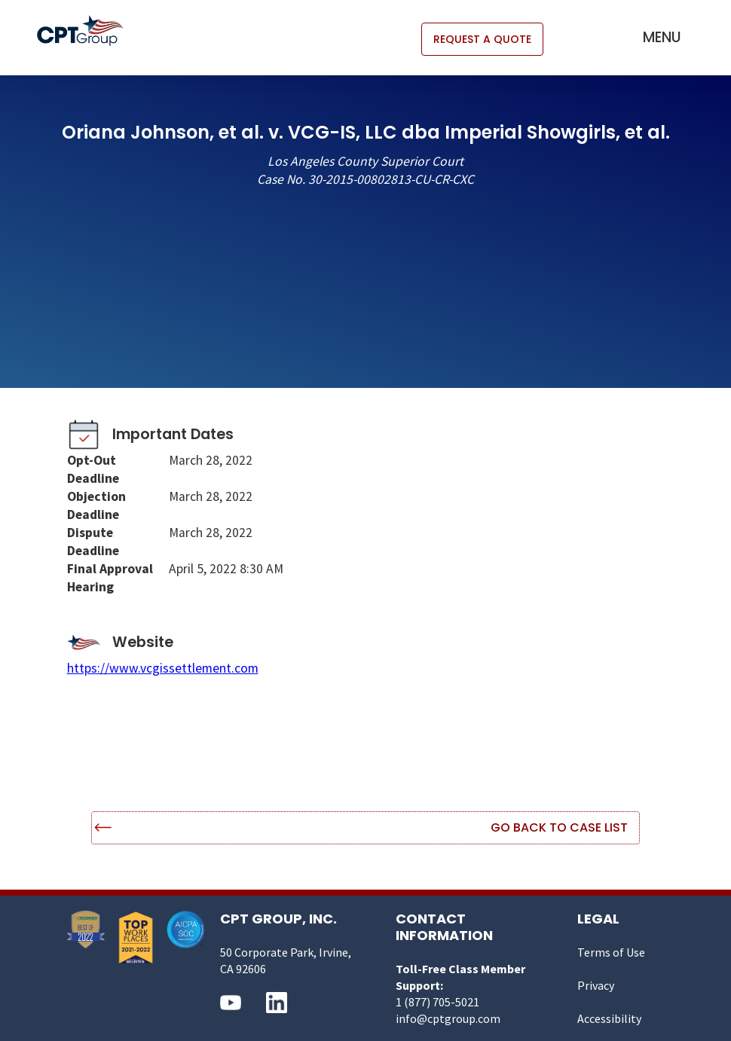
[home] (88, 30)
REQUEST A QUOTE (482, 39)
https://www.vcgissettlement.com (162, 668)
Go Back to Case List (559, 827)
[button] (662, 37)
